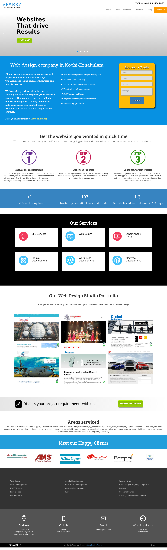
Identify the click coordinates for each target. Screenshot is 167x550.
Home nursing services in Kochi (34, 98)
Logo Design (15, 492)
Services (127, 10)
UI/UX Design (16, 488)
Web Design (85, 233)
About (117, 10)
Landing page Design (133, 235)
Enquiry (122, 488)
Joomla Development (39, 259)
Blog (150, 10)
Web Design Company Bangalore (134, 484)
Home (108, 10)
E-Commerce (16, 495)
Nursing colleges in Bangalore (22, 94)
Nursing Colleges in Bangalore (132, 495)
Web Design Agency (95, 545)
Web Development (18, 484)
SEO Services (39, 233)
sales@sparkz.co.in (103, 529)
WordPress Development (86, 259)
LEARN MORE (24, 41)
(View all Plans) (38, 118)
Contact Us (160, 10)
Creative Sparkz (126, 492)
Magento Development (133, 259)
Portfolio (140, 10)
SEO (25, 101)
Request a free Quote (130, 404)
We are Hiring (125, 481)
